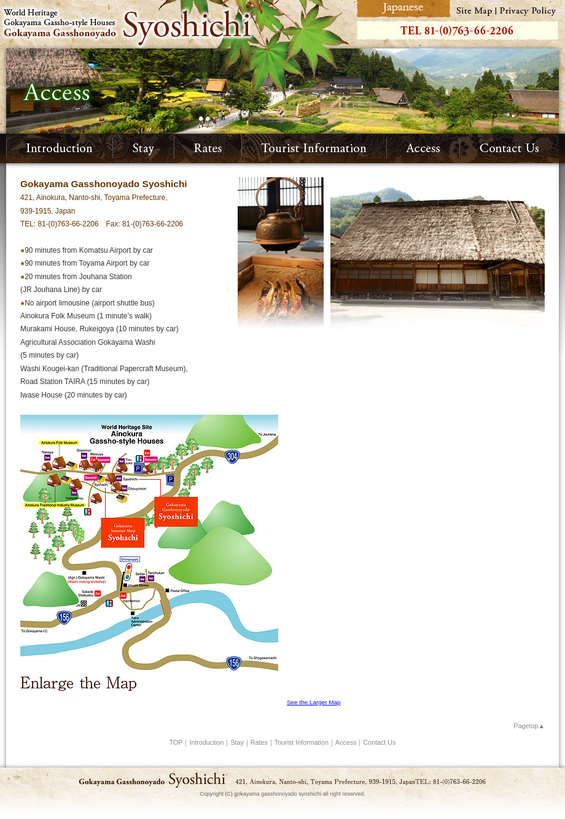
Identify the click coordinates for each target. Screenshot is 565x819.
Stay (143, 148)
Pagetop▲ (529, 725)
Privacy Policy (530, 9)
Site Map (473, 9)
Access (423, 148)
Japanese (402, 9)
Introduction (59, 148)
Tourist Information (314, 148)
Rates (208, 148)
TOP (176, 742)
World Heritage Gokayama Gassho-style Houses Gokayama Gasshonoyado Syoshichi (176, 24)
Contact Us (509, 148)
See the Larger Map (314, 702)
